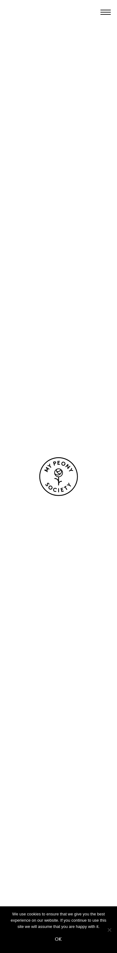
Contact (58, 845)
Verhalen (58, 808)
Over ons (58, 728)
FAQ (59, 856)
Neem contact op (37, 510)
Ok (58, 939)
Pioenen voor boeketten (58, 660)
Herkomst (58, 739)
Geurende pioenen (58, 691)
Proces (58, 750)
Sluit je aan (58, 867)
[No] (109, 930)
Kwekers (58, 761)
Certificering (58, 772)
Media (58, 878)
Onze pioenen (58, 649)
